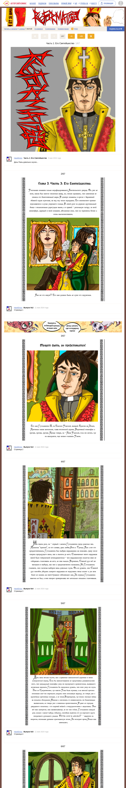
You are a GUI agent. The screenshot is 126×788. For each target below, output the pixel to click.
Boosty (94, 3)
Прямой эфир (66, 3)
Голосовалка (54, 3)
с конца (22, 29)
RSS (76, 29)
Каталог (33, 3)
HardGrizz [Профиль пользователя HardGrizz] (18, 158)
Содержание (50, 29)
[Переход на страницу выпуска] (63, 99)
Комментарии (63, 29)
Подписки (42, 3)
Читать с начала (10, 29)
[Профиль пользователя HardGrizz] (9, 160)
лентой (29, 29)
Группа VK (84, 3)
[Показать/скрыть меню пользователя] (120, 3)
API (76, 3)
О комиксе (38, 29)
